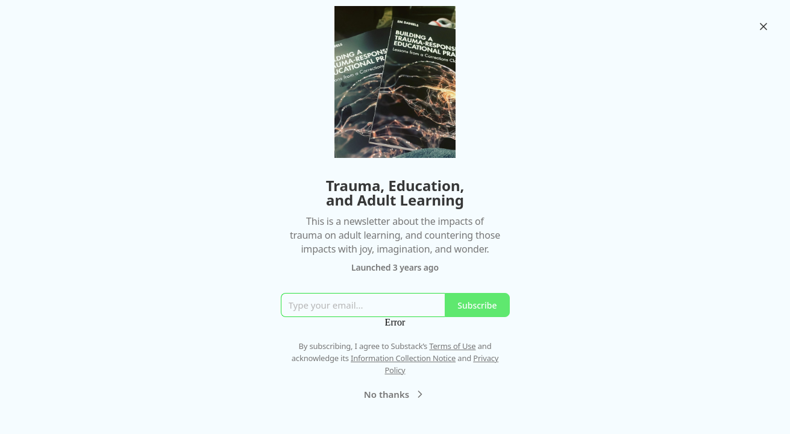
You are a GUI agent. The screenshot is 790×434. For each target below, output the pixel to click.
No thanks (395, 394)
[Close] (763, 26)
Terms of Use (452, 346)
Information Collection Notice (403, 358)
